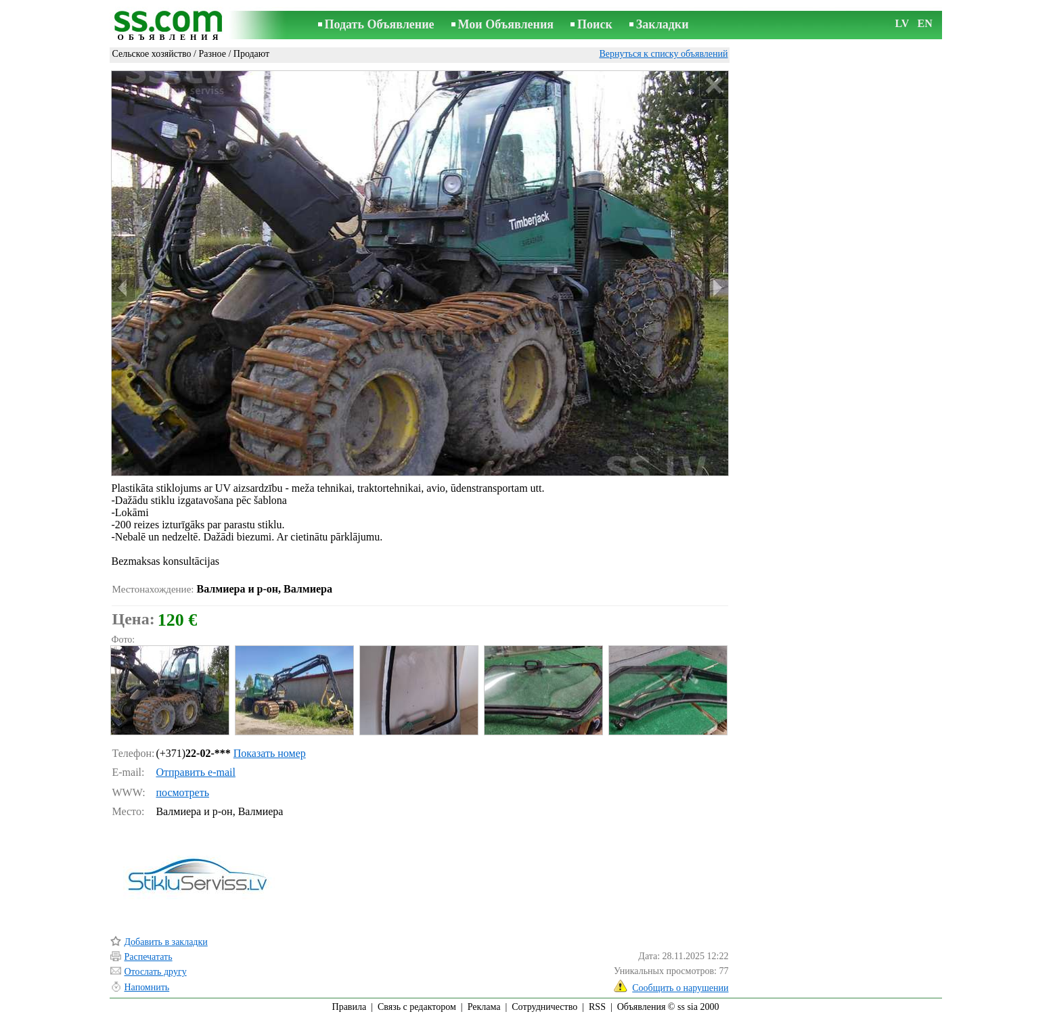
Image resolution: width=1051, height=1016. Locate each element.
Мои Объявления (506, 24)
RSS (597, 1007)
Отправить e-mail (195, 772)
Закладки (662, 24)
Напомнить (147, 987)
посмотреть (182, 792)
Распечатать (149, 957)
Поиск (594, 24)
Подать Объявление (379, 24)
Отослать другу (156, 972)
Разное (211, 54)
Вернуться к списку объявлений (663, 54)
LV (902, 23)
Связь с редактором (417, 1007)
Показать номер (269, 753)
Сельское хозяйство (152, 54)
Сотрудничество (544, 1007)
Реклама (484, 1007)
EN (925, 23)
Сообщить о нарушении (680, 988)
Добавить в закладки (166, 942)
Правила (349, 1007)
